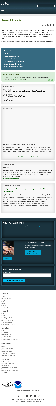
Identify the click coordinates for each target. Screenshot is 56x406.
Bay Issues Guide (5, 362)
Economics (3, 350)
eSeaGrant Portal (9, 59)
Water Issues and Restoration (8, 355)
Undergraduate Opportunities (8, 334)
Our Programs (4, 331)
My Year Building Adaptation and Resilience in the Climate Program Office (24, 91)
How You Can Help (5, 365)
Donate (3, 303)
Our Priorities (8, 51)
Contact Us (38, 401)
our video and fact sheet (18, 79)
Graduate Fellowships (6, 336)
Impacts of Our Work (6, 298)
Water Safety (4, 372)
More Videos (21, 157)
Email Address (27, 274)
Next (52, 80)
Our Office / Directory (6, 301)
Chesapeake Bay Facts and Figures (9, 367)
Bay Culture (4, 374)
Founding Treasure (8, 101)
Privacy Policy (4, 307)
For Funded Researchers (12, 56)
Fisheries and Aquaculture (7, 351)
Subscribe (3, 305)
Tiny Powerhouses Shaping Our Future (14, 96)
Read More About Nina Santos (11, 178)
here (2, 44)
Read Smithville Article (32, 157)
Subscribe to (33, 252)
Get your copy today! (39, 226)
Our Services (4, 346)
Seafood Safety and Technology (8, 353)
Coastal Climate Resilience (7, 348)
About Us (3, 296)
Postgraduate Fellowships (7, 338)
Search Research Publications (13, 67)
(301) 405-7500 (22, 401)
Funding (6, 53)
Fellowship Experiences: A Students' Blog (10, 339)
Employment (4, 300)
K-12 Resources (4, 332)
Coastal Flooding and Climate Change (9, 370)
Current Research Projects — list (14, 61)
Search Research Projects (12, 64)
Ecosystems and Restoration (8, 363)
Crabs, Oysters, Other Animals (8, 369)
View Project (6, 209)
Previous (49, 80)
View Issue (7, 258)
